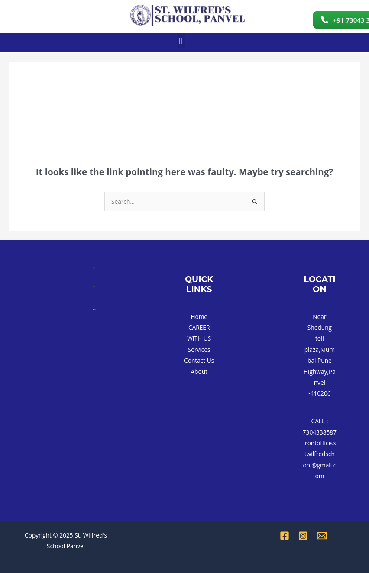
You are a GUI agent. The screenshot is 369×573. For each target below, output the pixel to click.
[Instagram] (303, 536)
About (199, 371)
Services (199, 349)
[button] (181, 41)
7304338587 (320, 432)
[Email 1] (322, 536)
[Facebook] (284, 536)
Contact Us (199, 360)
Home (199, 316)
